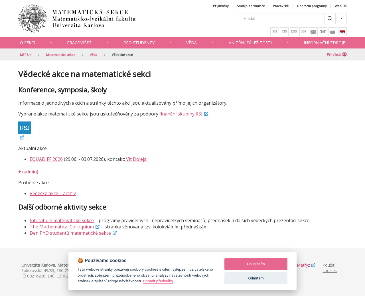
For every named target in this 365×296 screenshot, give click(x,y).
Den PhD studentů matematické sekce (70, 233)
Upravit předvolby (158, 281)
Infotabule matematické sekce (62, 220)
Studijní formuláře (251, 6)
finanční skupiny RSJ (180, 114)
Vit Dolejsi (136, 159)
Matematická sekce (60, 54)
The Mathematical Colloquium (62, 227)
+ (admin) (28, 172)
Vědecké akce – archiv (53, 193)
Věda (191, 42)
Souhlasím (256, 264)
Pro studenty (139, 42)
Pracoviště (281, 6)
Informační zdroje (324, 42)
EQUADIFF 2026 (46, 159)
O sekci (27, 42)
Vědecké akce (122, 54)
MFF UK (25, 54)
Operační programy (312, 6)
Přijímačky (221, 6)
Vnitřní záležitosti (250, 42)
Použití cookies (330, 267)
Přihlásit (337, 54)
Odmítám (256, 278)
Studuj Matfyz (296, 265)
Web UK (341, 6)
